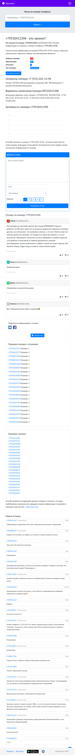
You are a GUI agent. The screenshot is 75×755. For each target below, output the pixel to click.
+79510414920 (14, 371)
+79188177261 (11, 656)
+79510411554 (14, 410)
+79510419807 (14, 368)
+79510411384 (14, 364)
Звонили (8, 3)
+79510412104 (14, 447)
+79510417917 (14, 441)
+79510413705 (14, 455)
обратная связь (32, 507)
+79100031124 (11, 600)
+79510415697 (14, 473)
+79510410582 (14, 406)
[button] (37, 24)
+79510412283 (14, 438)
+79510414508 (14, 458)
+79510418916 (14, 395)
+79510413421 (14, 481)
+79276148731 (11, 646)
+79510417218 (14, 464)
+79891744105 (11, 574)
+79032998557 (11, 610)
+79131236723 (11, 690)
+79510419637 (14, 414)
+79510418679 (14, 470)
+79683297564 (11, 541)
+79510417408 (14, 444)
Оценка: (10, 199)
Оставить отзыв (13, 73)
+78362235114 (11, 715)
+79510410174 (14, 418)
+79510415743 (14, 402)
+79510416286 (14, 422)
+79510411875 (14, 490)
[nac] (69, 3)
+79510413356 (14, 476)
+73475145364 (11, 667)
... (29, 221)
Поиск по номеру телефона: (37, 11)
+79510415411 (14, 360)
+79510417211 (14, 487)
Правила (10, 751)
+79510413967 (14, 399)
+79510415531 (14, 493)
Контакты (20, 751)
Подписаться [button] (37, 335)
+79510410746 (14, 484)
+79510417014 (14, 356)
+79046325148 (11, 561)
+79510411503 (14, 461)
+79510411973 (14, 450)
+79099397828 (11, 636)
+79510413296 (14, 391)
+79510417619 (14, 379)
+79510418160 (14, 467)
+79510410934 (14, 452)
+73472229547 (11, 620)
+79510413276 (14, 348)
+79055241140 (11, 520)
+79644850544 (11, 531)
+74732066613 (11, 700)
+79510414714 (14, 383)
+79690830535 (11, 738)
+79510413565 (14, 387)
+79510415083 (14, 375)
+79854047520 (11, 551)
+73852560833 (11, 728)
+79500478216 (11, 587)
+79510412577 (14, 352)
